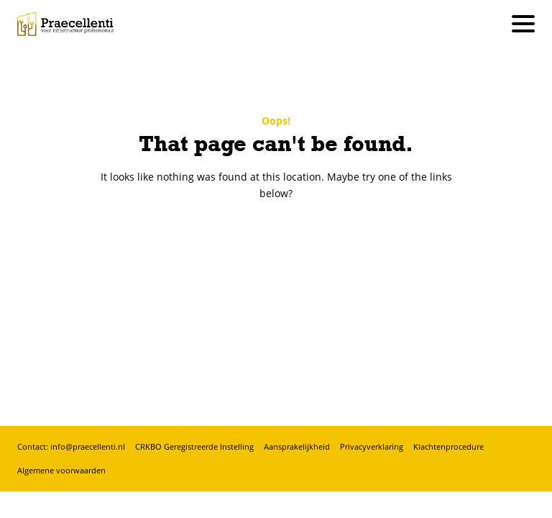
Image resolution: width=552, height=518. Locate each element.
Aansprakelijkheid (297, 446)
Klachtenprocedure (448, 446)
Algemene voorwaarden (61, 470)
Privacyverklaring (371, 446)
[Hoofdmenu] (523, 23)
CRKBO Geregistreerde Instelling (194, 446)
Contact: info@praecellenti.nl (71, 446)
